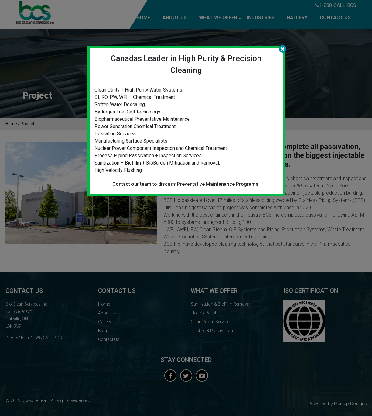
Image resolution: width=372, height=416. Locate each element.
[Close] (282, 49)
